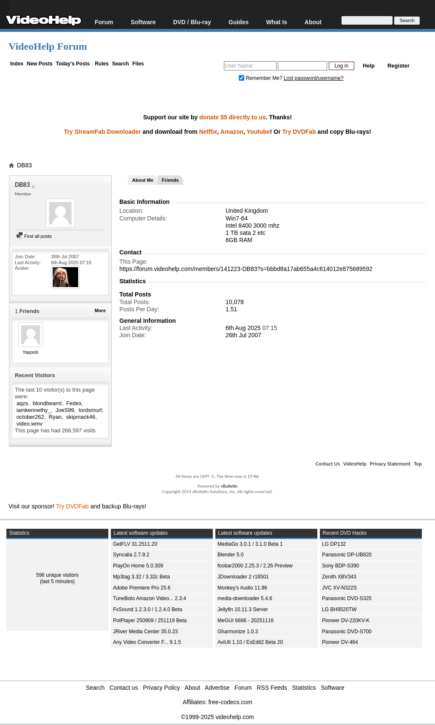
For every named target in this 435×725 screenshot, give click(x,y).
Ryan (55, 417)
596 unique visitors (57, 575)
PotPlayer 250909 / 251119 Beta (149, 620)
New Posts (40, 64)
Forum (104, 22)
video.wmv (29, 423)
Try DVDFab (299, 131)
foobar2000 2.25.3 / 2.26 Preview (255, 566)
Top (418, 463)
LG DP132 (334, 544)
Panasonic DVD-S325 (347, 598)
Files (138, 64)
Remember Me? (261, 78)
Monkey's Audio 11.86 (242, 588)
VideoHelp (355, 463)
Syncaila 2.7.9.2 (131, 555)
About (313, 22)
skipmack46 (81, 417)
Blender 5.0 (230, 555)
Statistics (304, 687)
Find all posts (34, 236)
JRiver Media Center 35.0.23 (145, 632)
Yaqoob (30, 352)
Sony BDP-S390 (340, 566)
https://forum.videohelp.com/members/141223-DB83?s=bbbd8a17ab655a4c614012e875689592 (246, 268)
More (100, 310)
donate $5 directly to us (232, 117)
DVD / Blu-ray (192, 22)
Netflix (208, 131)
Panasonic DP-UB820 (347, 555)
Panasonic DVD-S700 (347, 632)
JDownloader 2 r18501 (243, 577)
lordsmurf (90, 410)
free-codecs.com (230, 702)
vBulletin (229, 486)
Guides (239, 22)
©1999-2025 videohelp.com (217, 717)
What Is (276, 22)
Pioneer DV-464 (340, 642)
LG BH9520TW (339, 609)
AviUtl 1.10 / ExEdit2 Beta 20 (250, 642)
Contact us (124, 687)
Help (369, 65)
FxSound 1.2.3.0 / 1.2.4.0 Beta (147, 609)
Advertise (217, 687)
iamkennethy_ (34, 410)
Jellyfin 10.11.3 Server (243, 609)
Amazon (231, 131)
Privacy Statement (390, 463)
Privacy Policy (161, 687)
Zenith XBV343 (339, 577)
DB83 (24, 165)
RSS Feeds (272, 687)
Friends (170, 180)
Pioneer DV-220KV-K (346, 620)
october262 (30, 417)
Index (16, 64)
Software (142, 22)
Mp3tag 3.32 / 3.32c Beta (141, 577)
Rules (102, 64)
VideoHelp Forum (47, 46)
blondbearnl (47, 403)
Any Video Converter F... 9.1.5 (147, 642)
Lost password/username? (314, 78)
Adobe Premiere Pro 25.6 (141, 588)
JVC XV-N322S (339, 588)
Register (398, 65)
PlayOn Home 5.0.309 (138, 566)
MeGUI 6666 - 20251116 (246, 620)
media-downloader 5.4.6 (245, 598)
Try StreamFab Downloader (102, 131)
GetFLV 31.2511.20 (135, 544)
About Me (142, 180)
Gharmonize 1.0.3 (238, 632)
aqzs (22, 403)
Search (120, 64)
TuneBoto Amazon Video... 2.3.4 (149, 598)
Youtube (258, 131)
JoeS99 (64, 410)
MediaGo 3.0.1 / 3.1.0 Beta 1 (250, 544)
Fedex (74, 403)
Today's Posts (73, 64)
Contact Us (328, 463)
